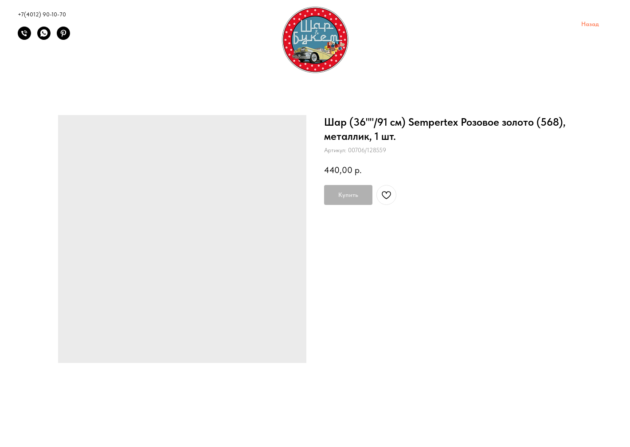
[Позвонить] (24, 37)
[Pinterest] (63, 37)
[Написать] (44, 37)
